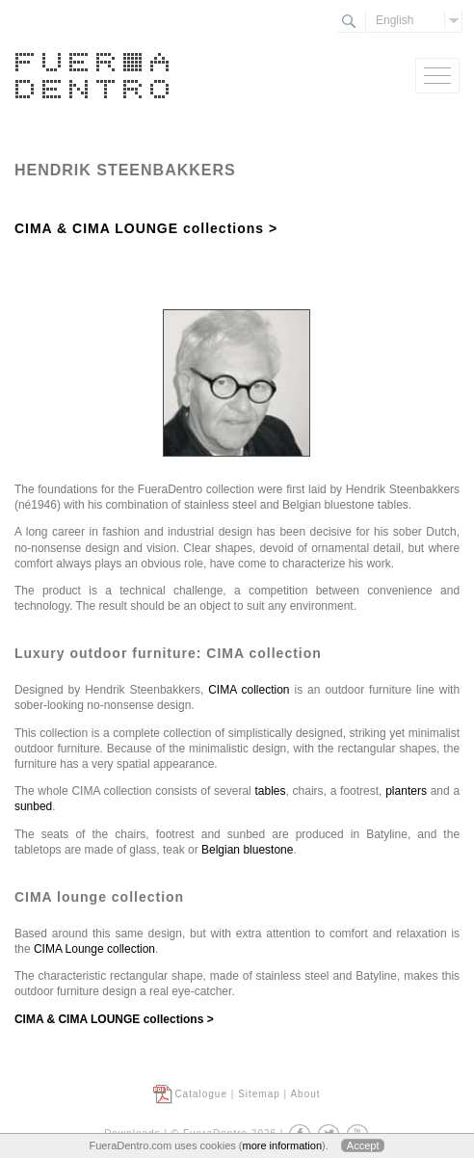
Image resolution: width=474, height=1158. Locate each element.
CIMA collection (248, 690)
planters (407, 791)
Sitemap (259, 1094)
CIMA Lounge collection (94, 949)
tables (270, 791)
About (305, 1094)
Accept (363, 1145)
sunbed (33, 806)
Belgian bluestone (247, 849)
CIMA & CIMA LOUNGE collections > (145, 228)
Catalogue (200, 1094)
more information (282, 1145)
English (394, 20)
